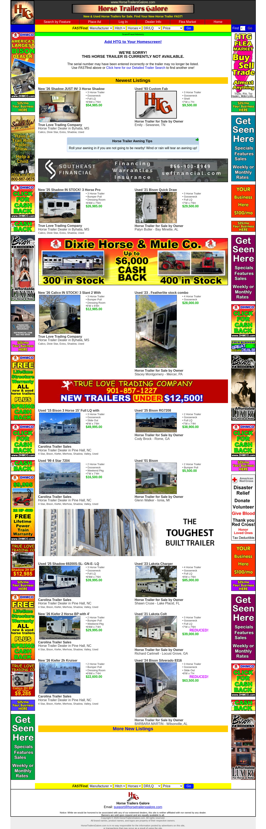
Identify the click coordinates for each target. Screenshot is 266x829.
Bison (49, 453)
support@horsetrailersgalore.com (138, 807)
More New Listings (133, 728)
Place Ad (94, 22)
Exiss (62, 132)
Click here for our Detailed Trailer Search (135, 67)
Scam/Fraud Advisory (133, 34)
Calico (42, 132)
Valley (87, 453)
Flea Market (187, 22)
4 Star (41, 453)
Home (218, 22)
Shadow (72, 132)
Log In (123, 22)
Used (81, 132)
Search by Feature (57, 22)
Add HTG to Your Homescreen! (133, 42)
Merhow (67, 453)
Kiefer (57, 453)
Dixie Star (52, 132)
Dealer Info (153, 22)
